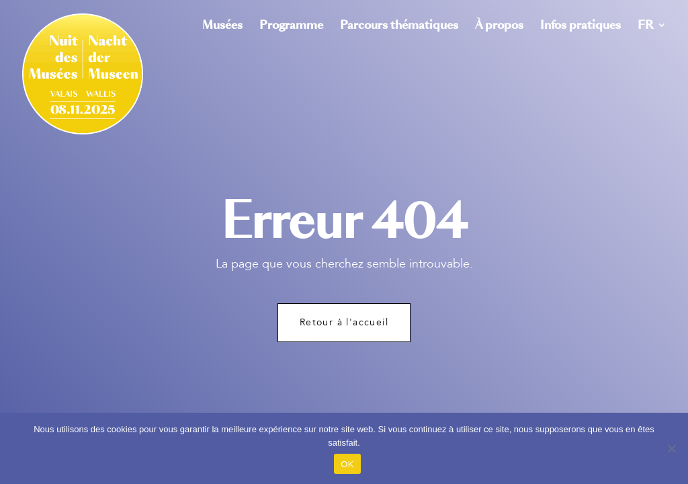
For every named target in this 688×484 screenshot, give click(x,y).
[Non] (671, 448)
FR (645, 26)
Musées (222, 26)
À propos (499, 26)
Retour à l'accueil (344, 322)
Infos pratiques (580, 26)
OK (347, 464)
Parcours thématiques (399, 26)
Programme (291, 26)
